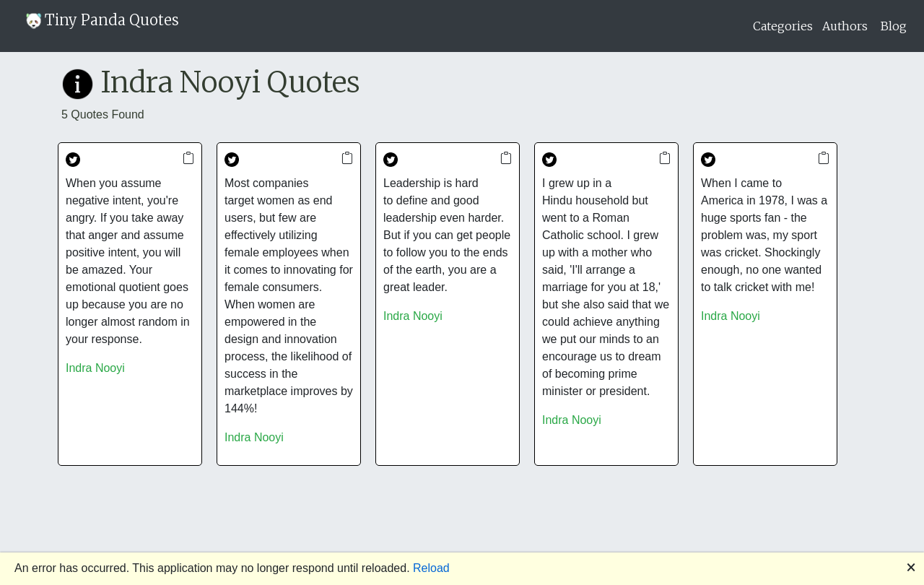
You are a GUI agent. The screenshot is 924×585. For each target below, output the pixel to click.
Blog (894, 26)
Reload (431, 568)
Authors (845, 26)
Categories (783, 26)
